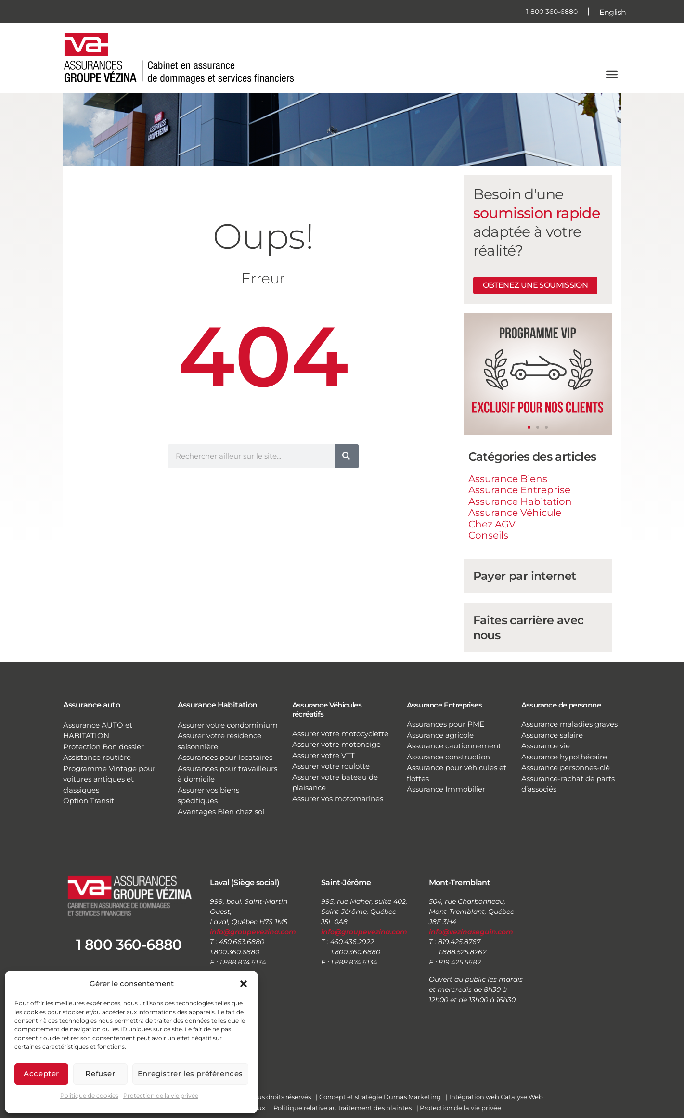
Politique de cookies (89, 1095)
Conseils (488, 535)
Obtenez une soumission (535, 285)
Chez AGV (492, 524)
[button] (243, 984)
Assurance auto (91, 704)
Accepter (41, 1073)
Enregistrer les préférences (190, 1073)
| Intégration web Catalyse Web (494, 1097)
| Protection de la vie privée (458, 1108)
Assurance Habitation (520, 501)
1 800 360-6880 (552, 11)
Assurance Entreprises (444, 704)
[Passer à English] (612, 11)
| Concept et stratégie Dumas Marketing (378, 1097)
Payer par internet (524, 576)
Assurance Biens (507, 479)
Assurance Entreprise (519, 490)
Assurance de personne (561, 704)
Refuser (100, 1073)
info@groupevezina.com (253, 931)
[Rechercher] (347, 456)
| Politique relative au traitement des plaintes (341, 1108)
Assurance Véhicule (514, 512)
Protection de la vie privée (160, 1095)
